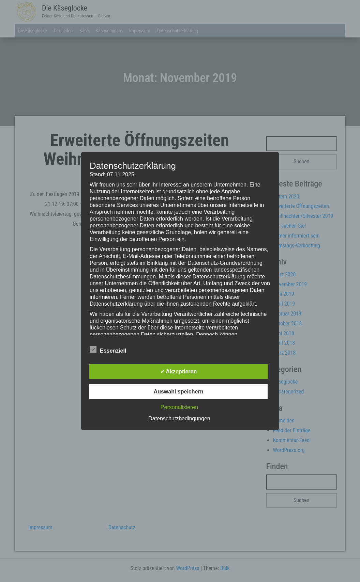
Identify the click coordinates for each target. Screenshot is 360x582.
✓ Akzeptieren (178, 371)
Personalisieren (179, 407)
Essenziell (108, 350)
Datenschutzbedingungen (179, 418)
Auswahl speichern (179, 391)
